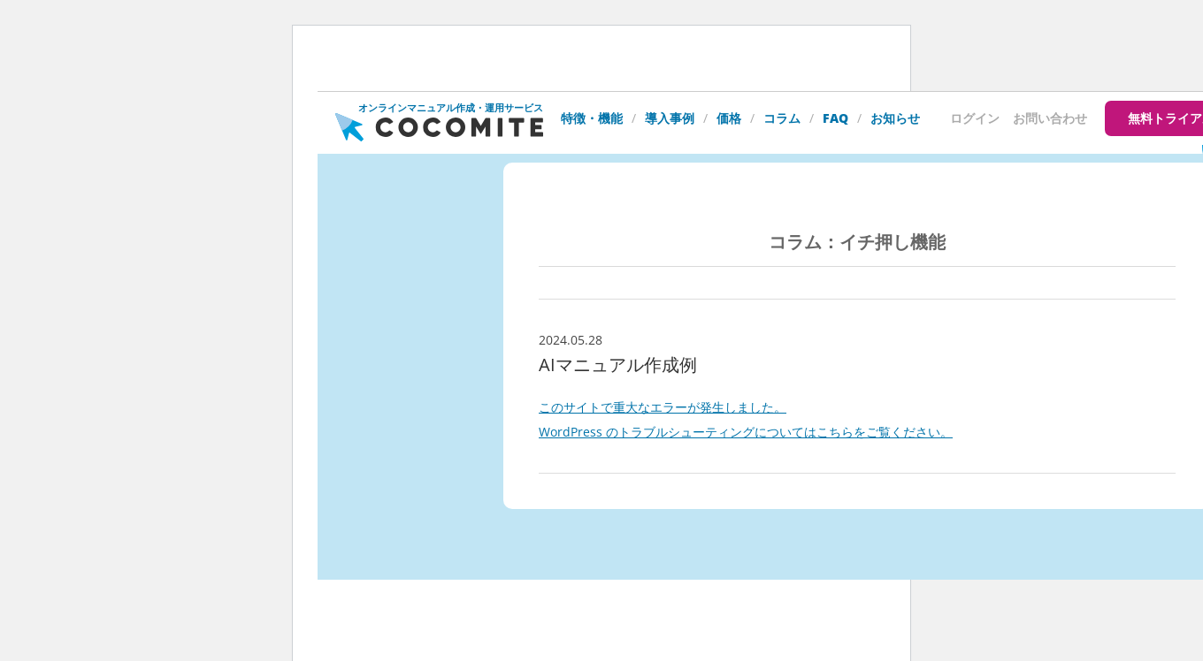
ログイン (975, 118)
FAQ (835, 118)
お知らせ (895, 118)
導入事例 (669, 118)
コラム (782, 118)
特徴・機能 (592, 118)
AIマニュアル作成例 (618, 364)
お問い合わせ (1050, 118)
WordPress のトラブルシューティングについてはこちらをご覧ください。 (746, 431)
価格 (728, 118)
